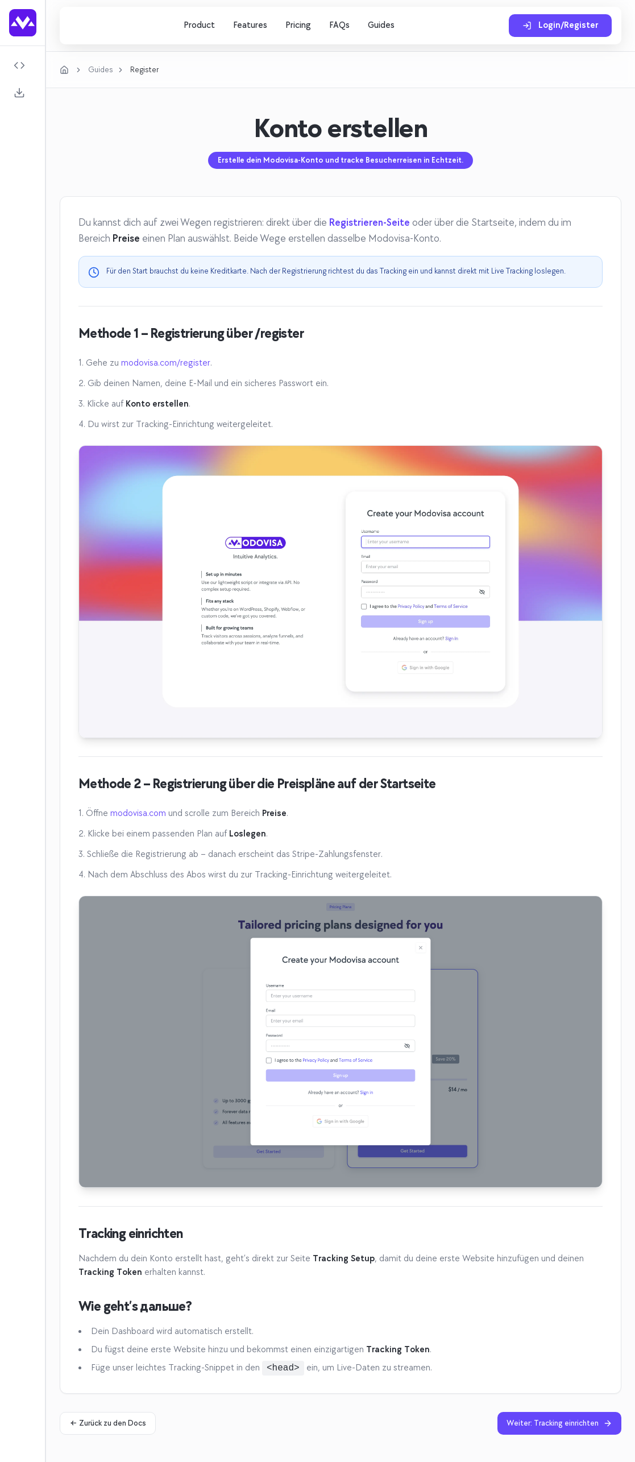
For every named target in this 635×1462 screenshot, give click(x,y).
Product (199, 25)
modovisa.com (138, 813)
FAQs (339, 25)
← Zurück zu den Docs (107, 1423)
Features (250, 25)
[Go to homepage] (22, 22)
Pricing (298, 25)
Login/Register (560, 25)
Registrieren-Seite (369, 223)
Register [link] (144, 69)
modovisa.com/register (165, 363)
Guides (381, 25)
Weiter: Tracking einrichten (559, 1423)
